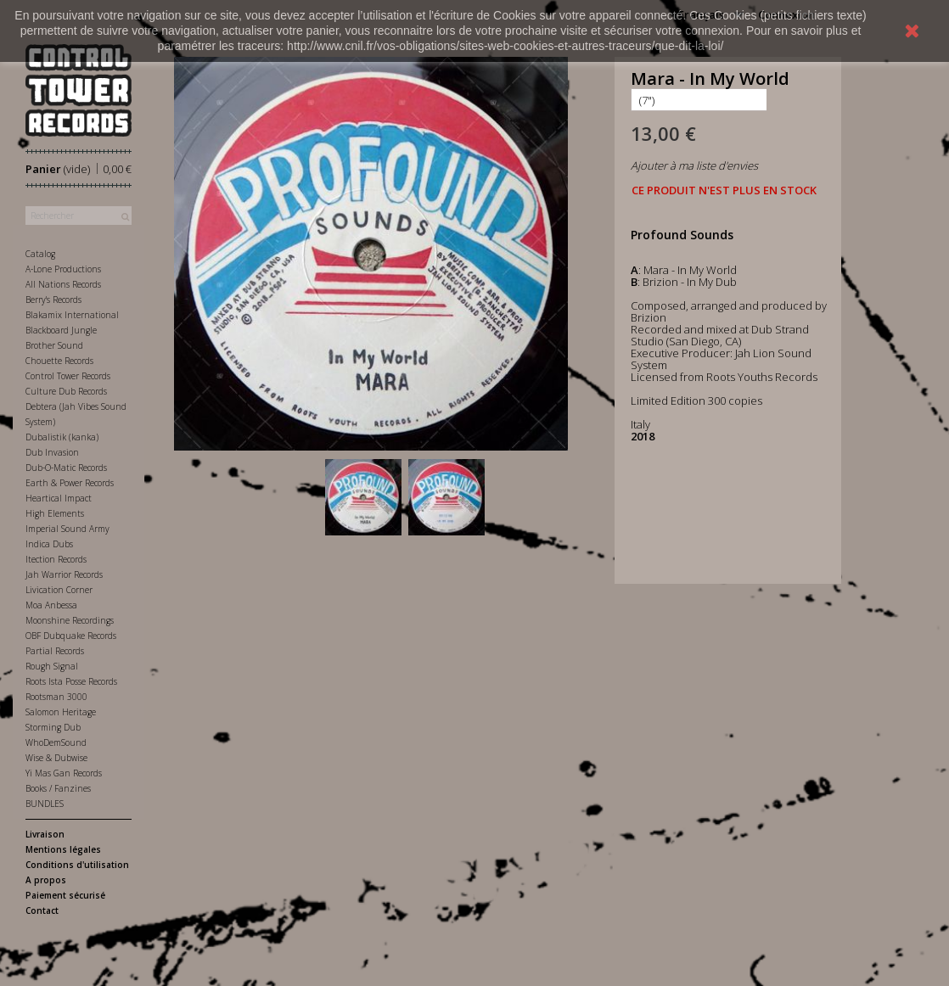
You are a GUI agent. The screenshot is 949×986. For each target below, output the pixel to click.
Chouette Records (59, 361)
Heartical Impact (58, 498)
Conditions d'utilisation (77, 865)
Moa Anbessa (51, 605)
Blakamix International (72, 315)
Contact (42, 910)
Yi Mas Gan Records (63, 773)
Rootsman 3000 (56, 697)
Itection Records (56, 559)
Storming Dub (53, 727)
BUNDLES (44, 804)
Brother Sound (54, 345)
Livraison (45, 834)
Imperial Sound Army (67, 529)
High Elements (54, 513)
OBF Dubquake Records (70, 635)
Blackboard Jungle (61, 330)
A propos (45, 880)
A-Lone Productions (63, 269)
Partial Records (54, 651)
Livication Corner (59, 590)
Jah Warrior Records (64, 574)
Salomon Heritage (60, 712)
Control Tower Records (67, 376)
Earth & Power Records (69, 483)
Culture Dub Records (66, 391)
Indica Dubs (49, 544)
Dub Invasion (52, 452)
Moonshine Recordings (69, 620)
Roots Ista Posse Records (71, 681)
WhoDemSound (56, 742)
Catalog (40, 254)
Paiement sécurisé (65, 895)
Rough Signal (51, 666)
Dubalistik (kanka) (61, 437)
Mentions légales (63, 849)
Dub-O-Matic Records (66, 467)
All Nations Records (63, 284)
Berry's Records (53, 299)
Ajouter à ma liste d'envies (694, 165)
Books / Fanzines (58, 788)
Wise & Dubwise (56, 758)
